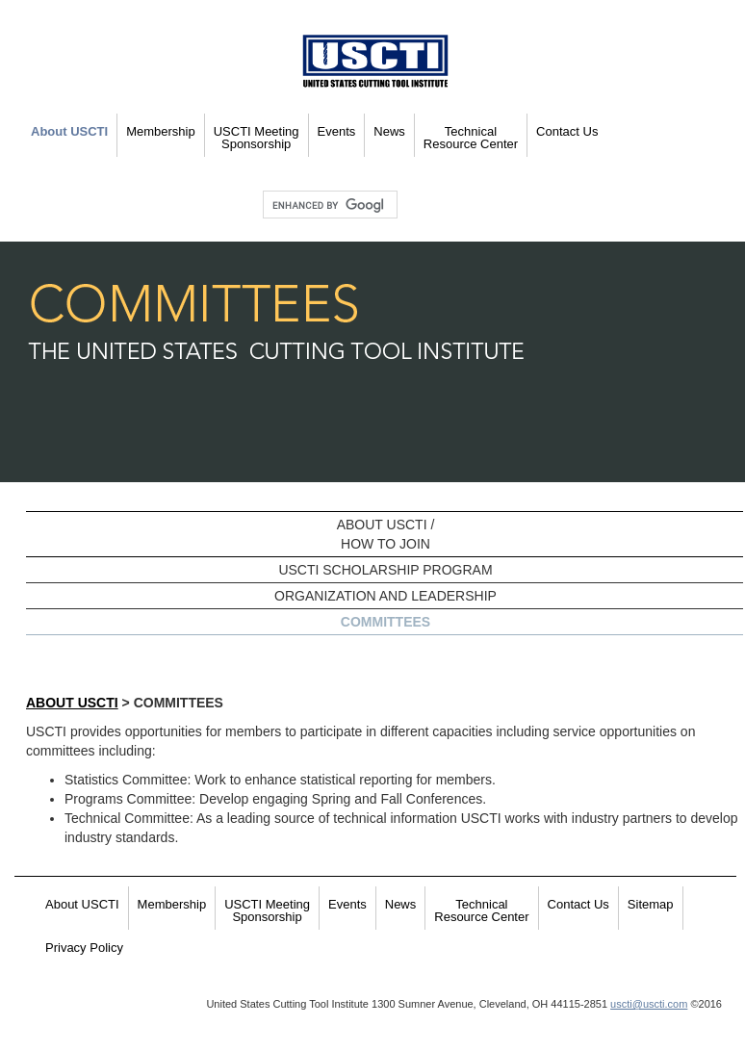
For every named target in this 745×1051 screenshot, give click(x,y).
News (389, 131)
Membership (160, 131)
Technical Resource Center (471, 137)
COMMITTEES (385, 621)
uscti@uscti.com (648, 1004)
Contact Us (567, 131)
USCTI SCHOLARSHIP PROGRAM (385, 569)
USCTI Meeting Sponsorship (256, 137)
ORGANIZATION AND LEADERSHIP (385, 595)
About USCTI (69, 131)
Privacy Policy (84, 947)
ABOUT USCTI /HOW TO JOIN (386, 534)
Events (337, 131)
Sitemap (651, 904)
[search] (328, 205)
